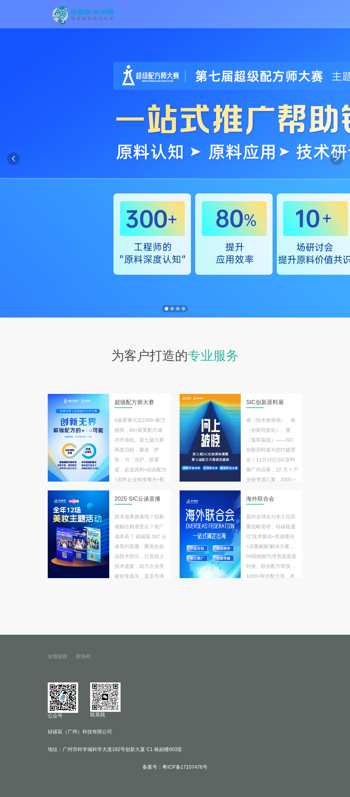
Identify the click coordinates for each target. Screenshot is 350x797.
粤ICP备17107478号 (185, 767)
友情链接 (58, 656)
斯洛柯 (83, 656)
